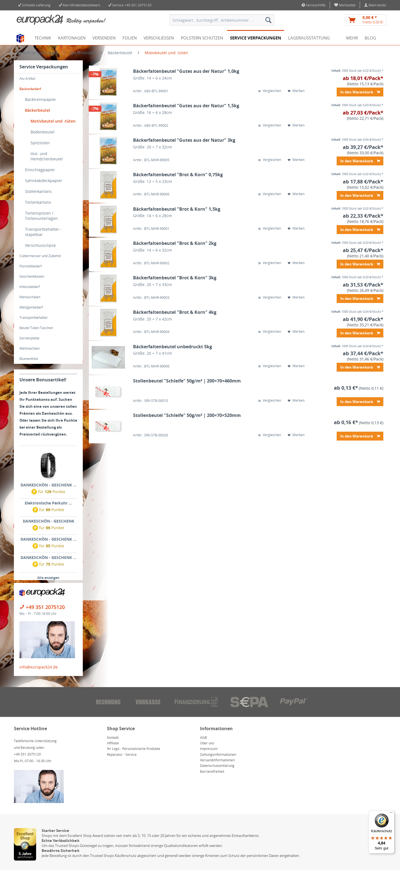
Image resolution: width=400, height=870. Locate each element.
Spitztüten (40, 142)
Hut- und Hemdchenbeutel (47, 156)
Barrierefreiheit (212, 771)
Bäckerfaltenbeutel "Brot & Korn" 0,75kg (178, 175)
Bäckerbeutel (37, 110)
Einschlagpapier (40, 169)
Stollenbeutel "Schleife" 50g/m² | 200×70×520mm (187, 415)
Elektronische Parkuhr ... (48, 503)
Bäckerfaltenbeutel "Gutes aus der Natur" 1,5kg (186, 106)
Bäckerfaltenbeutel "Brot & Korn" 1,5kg (176, 209)
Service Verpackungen (43, 67)
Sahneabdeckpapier (43, 180)
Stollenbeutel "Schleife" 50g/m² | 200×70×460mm (187, 381)
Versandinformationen (217, 760)
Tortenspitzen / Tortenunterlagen (41, 215)
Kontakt (113, 737)
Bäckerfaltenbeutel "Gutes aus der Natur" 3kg (184, 140)
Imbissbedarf (29, 286)
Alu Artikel (27, 78)
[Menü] (391, 814)
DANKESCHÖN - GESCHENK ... (48, 485)
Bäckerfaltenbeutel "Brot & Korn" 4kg (174, 312)
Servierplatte (29, 338)
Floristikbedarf (30, 266)
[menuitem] (345, 5)
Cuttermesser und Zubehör (40, 255)
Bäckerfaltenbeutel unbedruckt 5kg (172, 347)
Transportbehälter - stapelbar (43, 232)
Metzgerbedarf (31, 307)
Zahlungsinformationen (218, 754)
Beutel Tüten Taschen (36, 327)
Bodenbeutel (42, 132)
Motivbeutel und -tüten (53, 121)
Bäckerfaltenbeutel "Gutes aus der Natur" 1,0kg (186, 71)
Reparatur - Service (122, 754)
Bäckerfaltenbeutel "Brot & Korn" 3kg (174, 278)
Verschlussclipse (40, 245)
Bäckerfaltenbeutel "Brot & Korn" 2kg (174, 243)
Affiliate (113, 743)
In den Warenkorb (360, 91)
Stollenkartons (38, 191)
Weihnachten (29, 348)
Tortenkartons (38, 202)
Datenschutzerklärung (217, 765)
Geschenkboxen (31, 276)
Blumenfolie (28, 358)
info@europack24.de (38, 667)
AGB (203, 737)
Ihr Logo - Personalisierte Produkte (133, 748)
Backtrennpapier (40, 99)
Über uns (207, 743)
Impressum (209, 748)
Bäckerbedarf (30, 88)
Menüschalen (29, 297)
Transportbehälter (33, 317)
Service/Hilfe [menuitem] (314, 5)
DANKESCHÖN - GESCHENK (48, 521)
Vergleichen (269, 91)
